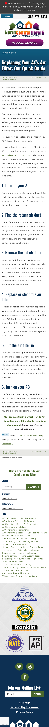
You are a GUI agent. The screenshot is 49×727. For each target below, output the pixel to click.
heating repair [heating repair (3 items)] (32, 553)
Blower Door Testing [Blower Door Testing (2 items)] (26, 538)
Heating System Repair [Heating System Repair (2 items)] (29, 556)
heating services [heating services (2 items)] (9, 556)
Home (5, 53)
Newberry (38, 435)
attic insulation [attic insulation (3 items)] (9, 538)
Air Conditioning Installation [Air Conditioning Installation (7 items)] (14, 527)
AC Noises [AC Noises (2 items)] (7, 521)
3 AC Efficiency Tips (38, 77)
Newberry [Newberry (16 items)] (24, 573)
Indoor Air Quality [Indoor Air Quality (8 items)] (10, 567)
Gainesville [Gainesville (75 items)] (22, 550)
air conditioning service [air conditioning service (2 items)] (12, 536)
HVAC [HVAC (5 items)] (5, 562)
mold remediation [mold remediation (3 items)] (10, 573)
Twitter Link (5, 434)
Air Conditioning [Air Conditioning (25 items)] (31, 524)
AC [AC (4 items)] (3, 518)
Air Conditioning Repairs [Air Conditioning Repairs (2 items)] (36, 533)
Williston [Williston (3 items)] (33, 576)
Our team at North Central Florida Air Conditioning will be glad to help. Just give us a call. (25, 421)
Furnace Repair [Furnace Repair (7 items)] (37, 547)
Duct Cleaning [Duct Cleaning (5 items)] (8, 541)
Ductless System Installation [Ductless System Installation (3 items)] (15, 547)
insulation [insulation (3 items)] (24, 567)
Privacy (2, 724)
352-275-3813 (37, 16)
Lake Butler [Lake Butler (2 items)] (7, 570)
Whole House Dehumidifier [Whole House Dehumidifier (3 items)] (14, 576)
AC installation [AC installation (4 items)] (13, 518)
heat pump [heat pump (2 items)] (7, 559)
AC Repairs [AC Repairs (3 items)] (29, 521)
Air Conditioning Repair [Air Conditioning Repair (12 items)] (12, 533)
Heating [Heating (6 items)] (20, 553)
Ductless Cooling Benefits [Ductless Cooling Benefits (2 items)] (14, 544)
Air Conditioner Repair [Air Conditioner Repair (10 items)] (12, 524)
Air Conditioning (24, 435)
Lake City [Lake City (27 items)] (19, 570)
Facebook (25, 677)
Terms (6, 724)
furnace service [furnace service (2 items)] (9, 550)
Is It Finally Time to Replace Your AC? (10, 78)
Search (33, 486)
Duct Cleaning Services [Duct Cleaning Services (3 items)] (27, 541)
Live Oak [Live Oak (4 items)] (29, 570)
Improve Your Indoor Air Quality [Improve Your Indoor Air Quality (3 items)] (16, 564)
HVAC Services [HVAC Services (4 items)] (16, 562)
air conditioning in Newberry (16, 155)
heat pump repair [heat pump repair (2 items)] (22, 559)
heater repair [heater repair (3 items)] (35, 550)
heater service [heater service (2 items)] (8, 553)
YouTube (30, 667)
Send (37, 694)
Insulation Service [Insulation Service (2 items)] (38, 567)
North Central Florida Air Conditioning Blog (24, 473)
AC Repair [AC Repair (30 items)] (17, 521)
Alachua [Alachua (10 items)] (28, 536)
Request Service (24, 42)
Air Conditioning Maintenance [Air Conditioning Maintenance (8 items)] (15, 530)
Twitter (19, 667)
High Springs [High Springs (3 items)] (37, 559)
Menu (8, 16)
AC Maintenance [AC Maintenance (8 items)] (28, 518)
